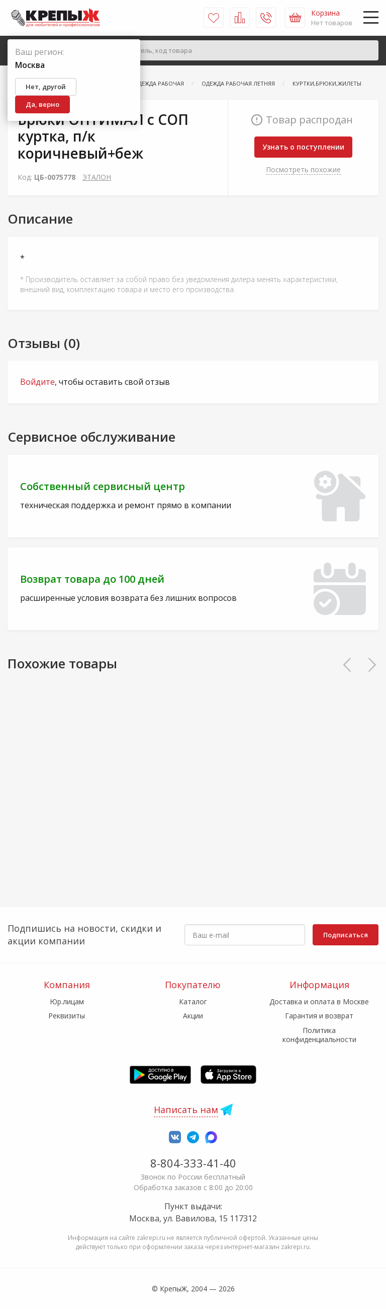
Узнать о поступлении (303, 147)
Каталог (193, 1001)
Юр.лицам (67, 1001)
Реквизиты (66, 1015)
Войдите (37, 381)
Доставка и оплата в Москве (319, 1001)
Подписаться (345, 934)
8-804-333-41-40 (193, 1162)
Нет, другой (46, 86)
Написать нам (186, 1110)
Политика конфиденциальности (319, 1034)
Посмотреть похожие (303, 169)
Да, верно (42, 104)
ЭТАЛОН (96, 177)
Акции (193, 1015)
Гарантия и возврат (319, 1015)
